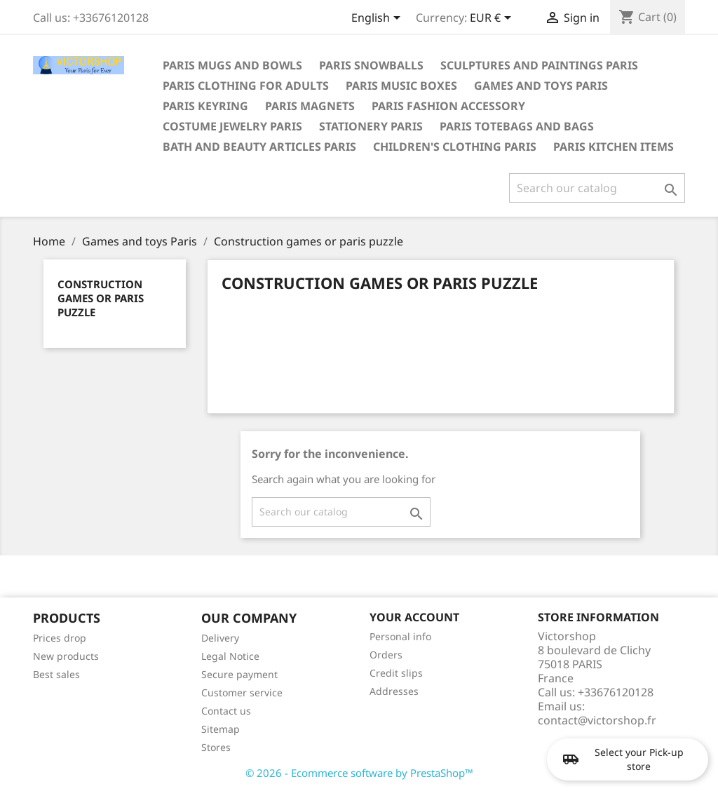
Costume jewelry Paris (232, 126)
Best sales (56, 674)
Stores (216, 747)
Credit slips (396, 673)
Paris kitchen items (613, 146)
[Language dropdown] (378, 19)
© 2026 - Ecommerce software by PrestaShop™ (359, 773)
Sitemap (220, 729)
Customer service (242, 692)
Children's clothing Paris (454, 146)
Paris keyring (205, 106)
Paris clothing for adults (246, 85)
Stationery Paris (371, 126)
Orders (386, 654)
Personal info (400, 636)
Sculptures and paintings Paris (539, 65)
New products (66, 656)
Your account (414, 617)
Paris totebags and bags (517, 126)
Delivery (220, 637)
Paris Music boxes (401, 85)
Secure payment (239, 674)
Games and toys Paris (541, 85)
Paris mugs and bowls (232, 65)
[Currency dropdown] (493, 19)
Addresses (394, 691)
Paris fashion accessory (448, 106)
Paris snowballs (371, 65)
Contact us (226, 710)
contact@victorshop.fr (597, 720)
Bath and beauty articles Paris (259, 146)
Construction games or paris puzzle (100, 298)
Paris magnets (310, 106)
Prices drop (59, 637)
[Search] (597, 188)
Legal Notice (230, 656)
